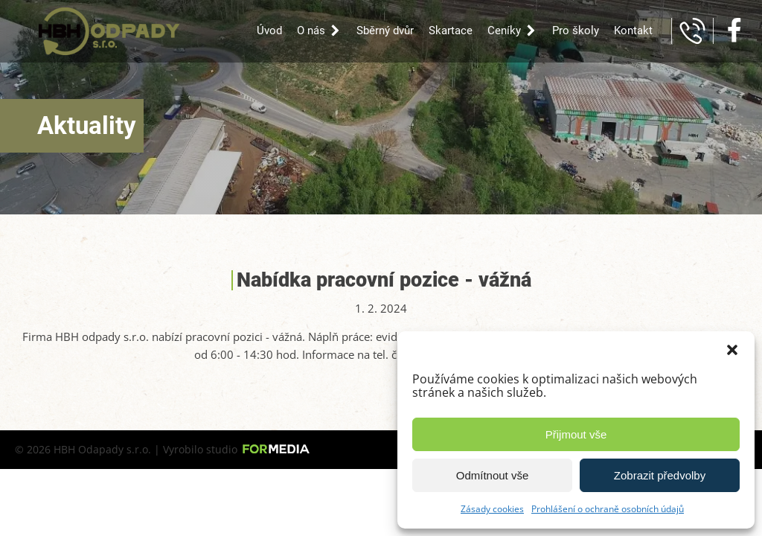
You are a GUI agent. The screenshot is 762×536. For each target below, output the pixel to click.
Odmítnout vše (492, 475)
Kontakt (633, 30)
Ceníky (512, 30)
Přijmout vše (576, 434)
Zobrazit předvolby (659, 475)
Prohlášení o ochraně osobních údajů (607, 508)
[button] (732, 349)
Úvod (269, 30)
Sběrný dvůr (385, 30)
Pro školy (575, 30)
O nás (319, 30)
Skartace (451, 30)
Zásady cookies (492, 508)
